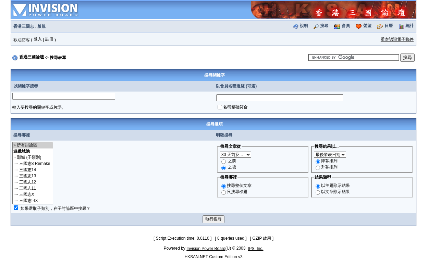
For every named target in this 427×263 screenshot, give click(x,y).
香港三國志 (23, 26)
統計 (409, 25)
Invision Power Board (205, 248)
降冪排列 (329, 160)
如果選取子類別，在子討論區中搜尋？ (55, 208)
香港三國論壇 (31, 57)
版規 (41, 26)
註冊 (49, 39)
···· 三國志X (33, 195)
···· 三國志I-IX (33, 201)
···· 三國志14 (33, 170)
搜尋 (324, 25)
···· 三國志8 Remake (33, 164)
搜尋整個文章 (239, 185)
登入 (38, 39)
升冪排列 (329, 167)
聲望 (367, 25)
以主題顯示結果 (335, 185)
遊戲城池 (33, 151)
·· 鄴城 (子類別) (33, 158)
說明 (304, 25)
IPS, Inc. (255, 248)
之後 (232, 167)
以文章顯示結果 (335, 191)
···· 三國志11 (33, 189)
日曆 (389, 25)
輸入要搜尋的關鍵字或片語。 (39, 107)
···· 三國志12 (33, 182)
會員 (346, 25)
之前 (232, 160)
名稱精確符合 (235, 107)
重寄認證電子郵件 (397, 39)
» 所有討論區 (33, 145)
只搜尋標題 (237, 191)
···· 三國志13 (33, 176)
